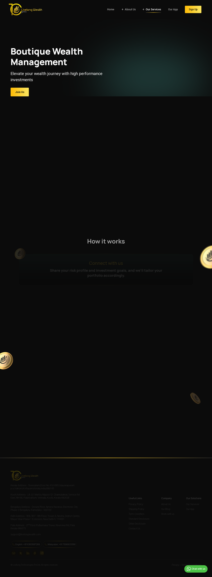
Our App (173, 9)
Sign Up (193, 9)
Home (110, 9)
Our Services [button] (153, 9)
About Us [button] (130, 9)
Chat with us (195, 569)
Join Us (19, 92)
